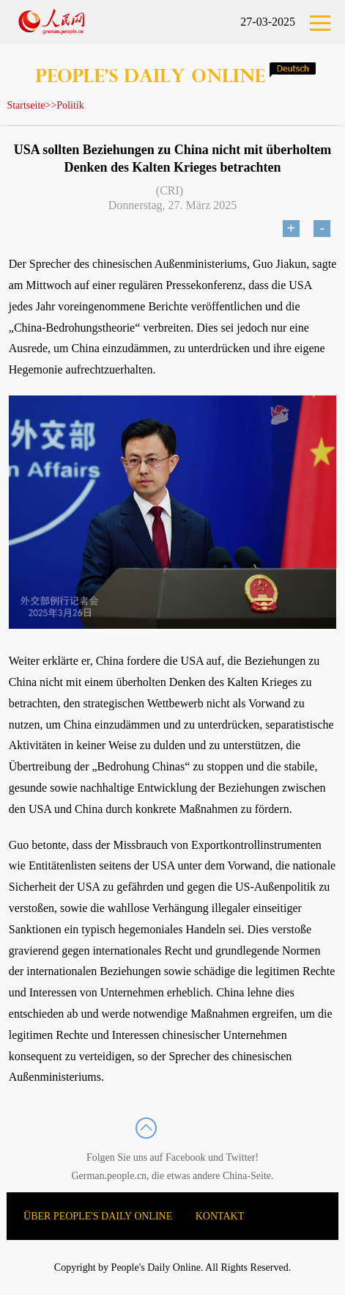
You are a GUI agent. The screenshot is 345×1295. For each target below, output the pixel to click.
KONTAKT (220, 1216)
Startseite (26, 105)
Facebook (185, 1157)
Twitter (240, 1157)
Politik (70, 105)
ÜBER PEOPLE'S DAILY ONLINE (97, 1216)
